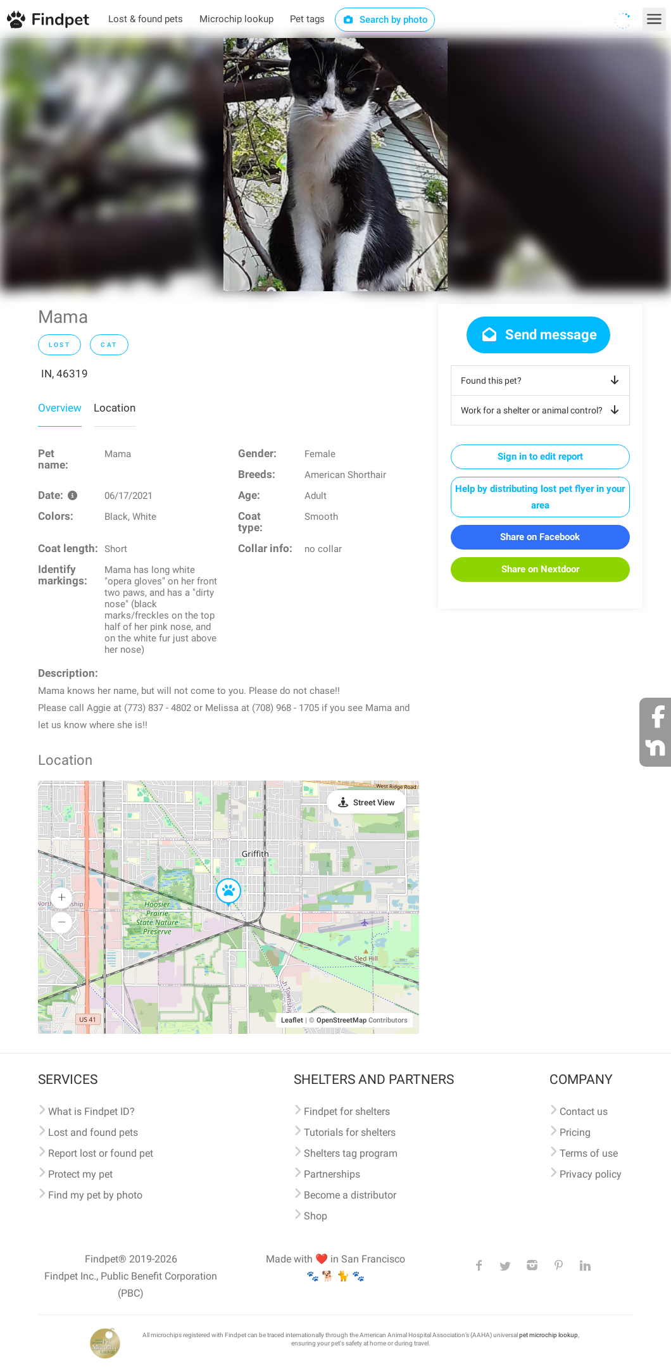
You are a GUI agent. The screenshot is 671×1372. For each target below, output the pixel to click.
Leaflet (292, 1020)
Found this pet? (542, 380)
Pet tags (307, 19)
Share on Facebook (540, 537)
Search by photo (385, 19)
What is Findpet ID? (91, 1111)
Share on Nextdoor (540, 569)
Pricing (575, 1132)
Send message (538, 335)
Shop (315, 1216)
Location (114, 407)
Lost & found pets (145, 19)
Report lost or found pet (100, 1153)
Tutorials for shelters (350, 1132)
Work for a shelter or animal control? (542, 410)
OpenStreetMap (342, 1020)
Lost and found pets (93, 1132)
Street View (374, 802)
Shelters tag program (351, 1153)
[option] (335, 164)
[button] (219, 879)
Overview (60, 407)
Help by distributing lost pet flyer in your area (540, 497)
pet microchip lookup (548, 1334)
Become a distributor (350, 1195)
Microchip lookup (236, 19)
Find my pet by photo (95, 1195)
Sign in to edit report (540, 456)
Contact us (584, 1111)
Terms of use (589, 1153)
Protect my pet (80, 1174)
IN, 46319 (64, 373)
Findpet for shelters (347, 1111)
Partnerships (332, 1174)
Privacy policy (591, 1174)
